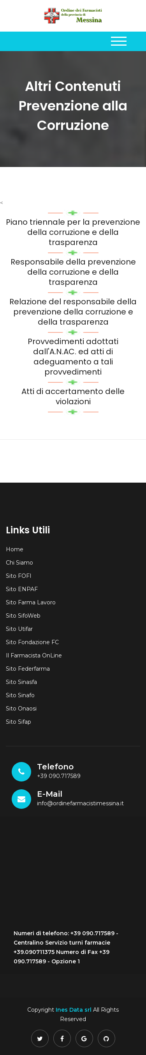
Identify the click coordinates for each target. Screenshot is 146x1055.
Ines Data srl (73, 1009)
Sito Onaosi (21, 708)
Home (14, 549)
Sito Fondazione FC (32, 642)
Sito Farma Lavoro (31, 602)
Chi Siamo (19, 562)
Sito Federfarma (28, 668)
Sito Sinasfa (21, 682)
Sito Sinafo (20, 695)
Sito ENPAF (22, 589)
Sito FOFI (19, 575)
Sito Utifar (19, 628)
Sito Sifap (18, 721)
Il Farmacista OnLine (34, 655)
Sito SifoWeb (23, 615)
